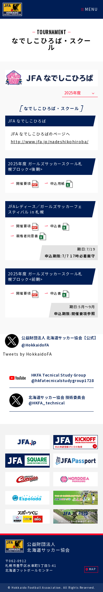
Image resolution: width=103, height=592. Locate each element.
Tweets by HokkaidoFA (27, 354)
